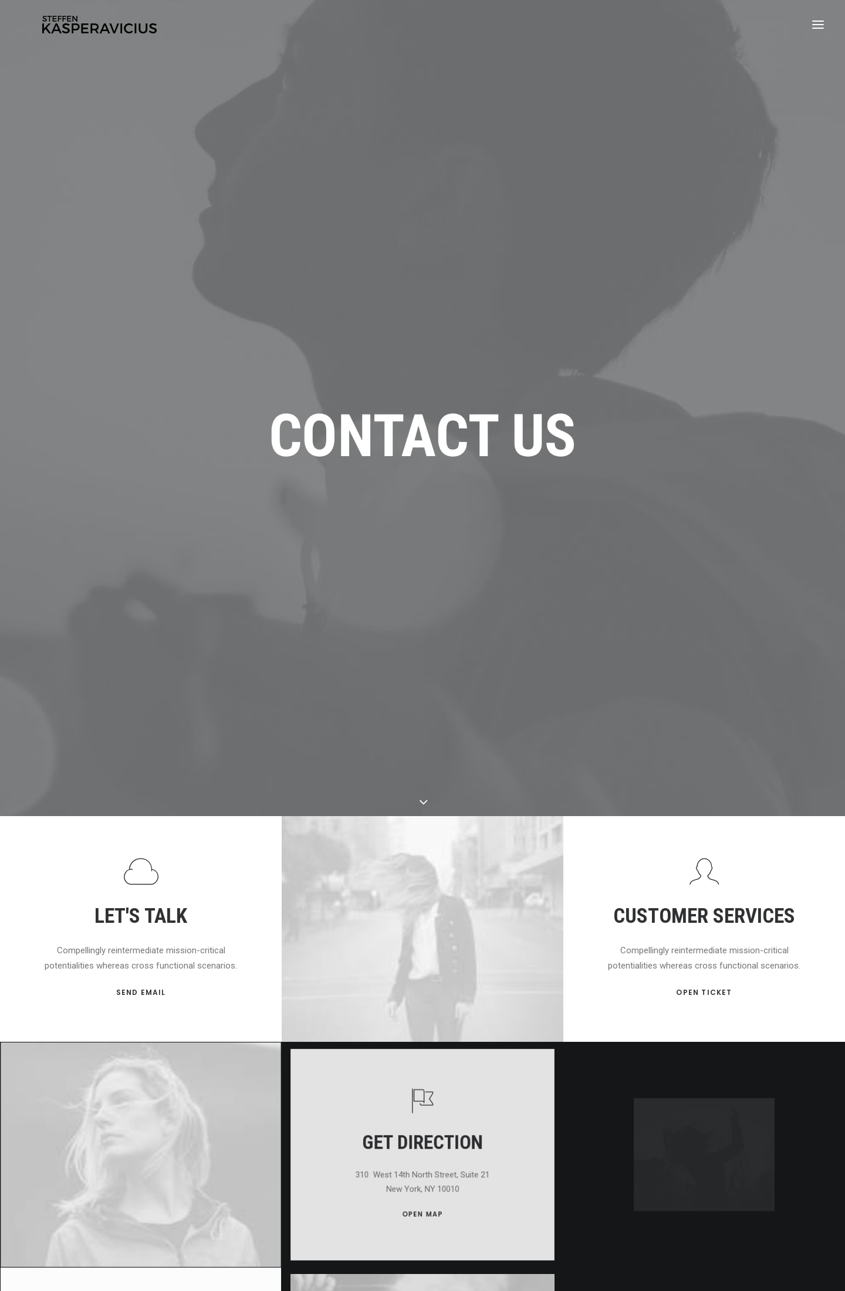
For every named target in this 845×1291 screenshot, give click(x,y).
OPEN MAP (422, 1129)
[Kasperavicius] (101, 28)
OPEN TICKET (704, 922)
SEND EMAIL (141, 923)
